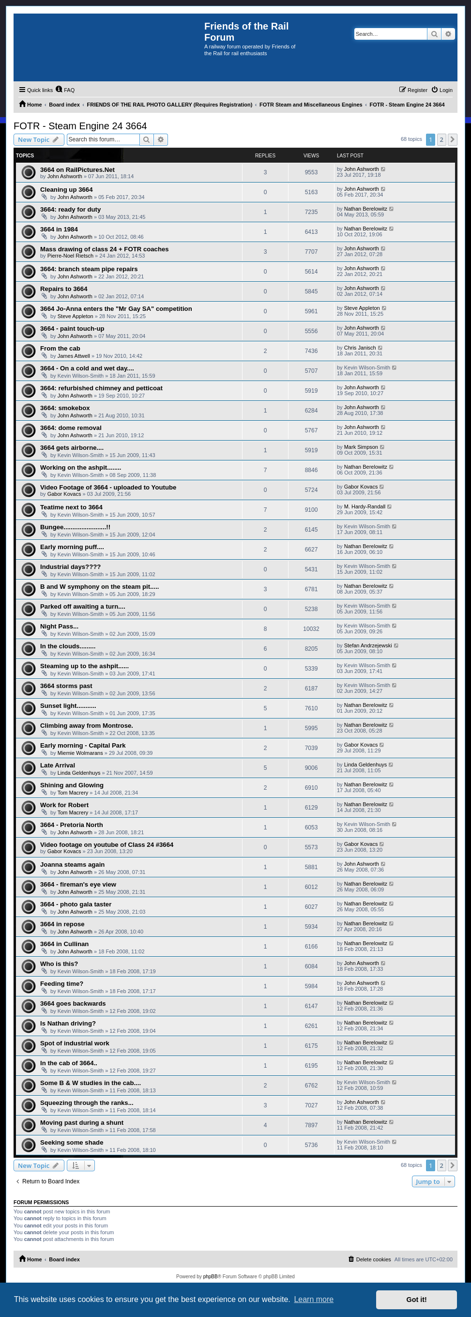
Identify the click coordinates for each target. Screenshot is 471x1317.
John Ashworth (64, 176)
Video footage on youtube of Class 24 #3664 (106, 844)
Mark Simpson (361, 447)
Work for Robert (64, 805)
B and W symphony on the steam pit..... (99, 586)
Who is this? (59, 963)
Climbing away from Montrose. (86, 725)
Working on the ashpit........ (81, 467)
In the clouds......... (67, 646)
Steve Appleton (75, 316)
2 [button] (441, 139)
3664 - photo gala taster (75, 904)
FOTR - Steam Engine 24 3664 (80, 126)
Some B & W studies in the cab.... (90, 1083)
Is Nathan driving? (68, 1023)
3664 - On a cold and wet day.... (87, 368)
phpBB (210, 1276)
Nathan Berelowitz (365, 209)
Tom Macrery (73, 793)
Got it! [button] (417, 1299)
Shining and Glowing (72, 785)
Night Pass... (59, 626)
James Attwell (74, 356)
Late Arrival (57, 765)
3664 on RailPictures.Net (77, 169)
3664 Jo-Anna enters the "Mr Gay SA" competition (116, 308)
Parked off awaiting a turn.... (82, 606)
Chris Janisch (360, 348)
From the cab (60, 348)
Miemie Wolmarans (80, 753)
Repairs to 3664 (64, 288)
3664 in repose (62, 924)
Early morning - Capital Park (83, 745)
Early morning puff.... (72, 547)
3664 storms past (66, 685)
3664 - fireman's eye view (78, 884)
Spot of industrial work (74, 1043)
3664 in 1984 (59, 229)
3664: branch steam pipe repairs (89, 269)
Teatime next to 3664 (71, 507)
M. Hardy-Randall (365, 506)
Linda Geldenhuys (79, 773)
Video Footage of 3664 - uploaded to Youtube (108, 487)
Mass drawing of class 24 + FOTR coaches (104, 249)
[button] (452, 139)
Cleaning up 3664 (66, 189)
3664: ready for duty (70, 209)
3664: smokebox (65, 408)
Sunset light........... (68, 705)
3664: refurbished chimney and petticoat (101, 388)
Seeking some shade (71, 1142)
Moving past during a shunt (81, 1122)
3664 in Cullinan (64, 944)
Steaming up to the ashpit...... (84, 666)
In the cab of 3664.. (68, 1063)
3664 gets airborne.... (72, 447)
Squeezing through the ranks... (87, 1102)
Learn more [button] (314, 1299)
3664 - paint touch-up (72, 328)
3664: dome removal (71, 427)
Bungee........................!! (75, 527)
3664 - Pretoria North (71, 824)
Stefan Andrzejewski (368, 645)
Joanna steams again (72, 864)
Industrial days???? (70, 566)
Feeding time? (61, 983)
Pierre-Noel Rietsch (70, 256)
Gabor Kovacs (64, 494)
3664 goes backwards (73, 1003)
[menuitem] (65, 90)
